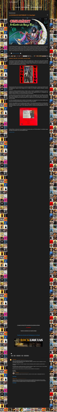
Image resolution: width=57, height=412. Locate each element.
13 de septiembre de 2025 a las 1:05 (21, 378)
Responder (14, 376)
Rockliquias (17, 372)
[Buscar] (49, 2)
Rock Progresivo (25, 7)
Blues (14, 355)
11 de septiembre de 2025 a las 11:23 (21, 359)
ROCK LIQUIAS (13, 2)
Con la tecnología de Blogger (28, 409)
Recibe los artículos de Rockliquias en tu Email (28, 335)
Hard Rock (17, 7)
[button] (47, 15)
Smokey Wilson (26, 355)
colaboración (18, 355)
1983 (12, 355)
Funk (22, 355)
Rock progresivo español (36, 7)
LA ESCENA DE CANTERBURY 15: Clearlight (22, 15)
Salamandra (14, 359)
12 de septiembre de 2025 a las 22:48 (24, 372)
